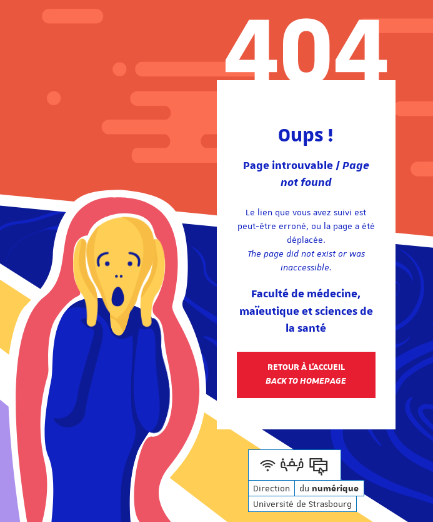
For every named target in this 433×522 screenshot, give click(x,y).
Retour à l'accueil (306, 374)
